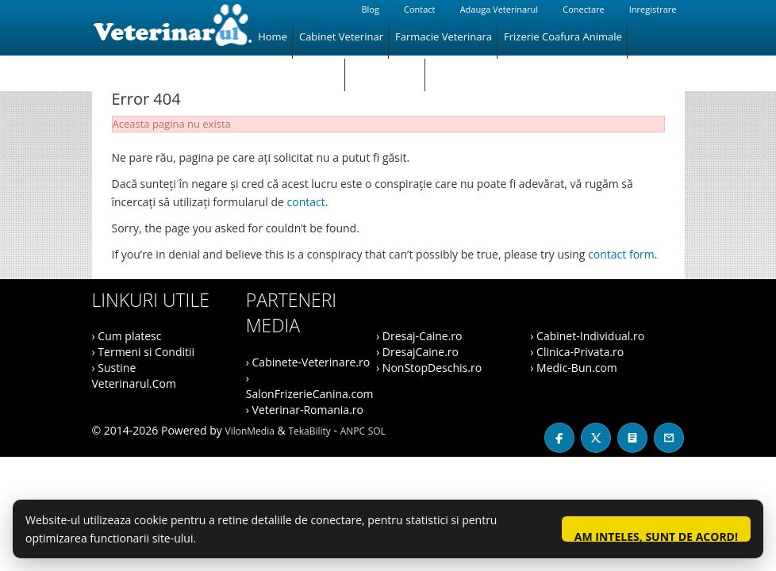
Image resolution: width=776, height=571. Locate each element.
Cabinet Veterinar (341, 36)
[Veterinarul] (172, 28)
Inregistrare (653, 9)
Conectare (583, 9)
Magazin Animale (299, 68)
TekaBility (309, 431)
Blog (369, 9)
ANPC (352, 431)
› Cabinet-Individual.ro (587, 335)
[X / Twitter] (596, 438)
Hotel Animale (385, 68)
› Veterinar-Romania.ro (304, 409)
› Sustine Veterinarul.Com (134, 375)
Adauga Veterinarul (499, 9)
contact (306, 201)
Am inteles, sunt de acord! (656, 535)
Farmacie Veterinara (443, 36)
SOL (377, 431)
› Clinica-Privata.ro (577, 351)
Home (272, 36)
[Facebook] (559, 438)
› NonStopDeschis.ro (429, 367)
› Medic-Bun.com (573, 367)
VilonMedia (250, 431)
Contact (420, 9)
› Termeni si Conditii (143, 351)
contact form (621, 254)
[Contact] (669, 438)
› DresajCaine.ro (417, 351)
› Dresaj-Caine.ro (419, 335)
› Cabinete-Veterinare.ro (308, 362)
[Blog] (632, 438)
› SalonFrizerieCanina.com (310, 385)
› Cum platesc (127, 335)
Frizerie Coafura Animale (563, 36)
